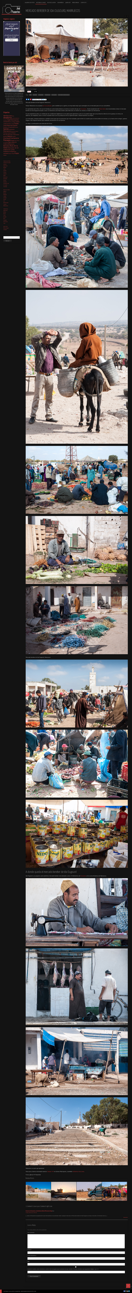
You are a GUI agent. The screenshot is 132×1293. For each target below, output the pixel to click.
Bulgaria (5, 194)
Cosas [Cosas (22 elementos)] (16, 123)
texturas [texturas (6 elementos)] (10, 153)
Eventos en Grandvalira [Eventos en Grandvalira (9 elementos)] (9, 127)
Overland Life (6, 183)
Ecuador (4, 216)
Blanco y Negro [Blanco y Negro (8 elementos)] (11, 121)
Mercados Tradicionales (63, 94)
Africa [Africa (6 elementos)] (13, 116)
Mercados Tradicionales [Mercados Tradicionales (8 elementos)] (13, 134)
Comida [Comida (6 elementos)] (12, 123)
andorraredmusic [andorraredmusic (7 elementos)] (15, 118)
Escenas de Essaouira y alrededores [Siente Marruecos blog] (39, 1211)
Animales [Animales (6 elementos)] (5, 120)
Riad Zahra (103, 109)
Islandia (4, 173)
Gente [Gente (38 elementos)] (6, 129)
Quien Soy (5, 226)
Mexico (4, 180)
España (4, 170)
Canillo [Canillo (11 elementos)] (17, 121)
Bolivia (4, 212)
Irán (4, 201)
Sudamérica (5, 208)
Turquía (4, 204)
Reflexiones (5, 205)
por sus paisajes (47, 105)
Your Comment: (31, 1232)
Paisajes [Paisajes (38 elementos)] (7, 140)
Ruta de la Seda (6, 189)
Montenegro (5, 202)
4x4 (30, 94)
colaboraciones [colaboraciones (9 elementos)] (7, 123)
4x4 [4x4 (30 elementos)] (5, 115)
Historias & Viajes (7, 162)
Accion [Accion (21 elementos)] (9, 116)
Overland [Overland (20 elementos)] (6, 138)
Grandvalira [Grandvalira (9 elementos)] (11, 129)
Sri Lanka (5, 185)
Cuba (4, 169)
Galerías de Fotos (6, 161)
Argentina (5, 165)
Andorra (4, 164)
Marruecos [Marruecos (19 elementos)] (7, 131)
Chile (4, 215)
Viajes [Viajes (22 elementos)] (16, 153)
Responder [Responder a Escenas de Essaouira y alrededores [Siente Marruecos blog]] (125, 1217)
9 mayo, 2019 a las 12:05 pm (31, 1212)
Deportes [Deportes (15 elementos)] (9, 125)
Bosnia (4, 193)
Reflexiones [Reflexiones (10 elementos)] (11, 144)
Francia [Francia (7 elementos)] (16, 127)
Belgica (4, 167)
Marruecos (47, 94)
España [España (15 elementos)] (15, 125)
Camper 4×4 (50, 1171)
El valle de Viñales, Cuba (128, 16)
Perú (4, 218)
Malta (4, 175)
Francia (4, 172)
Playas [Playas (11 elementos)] (12, 140)
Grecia (4, 199)
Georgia (4, 197)
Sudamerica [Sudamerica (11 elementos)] (6, 151)
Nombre (29, 1249)
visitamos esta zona (78, 1171)
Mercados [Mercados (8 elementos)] (5, 134)
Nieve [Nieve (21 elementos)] (9, 136)
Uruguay (5, 220)
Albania (4, 191)
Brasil (4, 213)
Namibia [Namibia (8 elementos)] (5, 136)
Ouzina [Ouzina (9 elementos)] (14, 136)
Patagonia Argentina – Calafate (125, 16)
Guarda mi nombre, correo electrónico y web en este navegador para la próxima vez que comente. (50, 1269)
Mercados (54, 94)
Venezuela (5, 221)
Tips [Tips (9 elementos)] (13, 153)
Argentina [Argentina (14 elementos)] (10, 120)
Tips (4, 223)
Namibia (5, 181)
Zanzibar (5, 186)
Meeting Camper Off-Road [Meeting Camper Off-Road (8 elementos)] (9, 133)
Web (28, 1261)
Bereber (35, 94)
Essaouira (41, 94)
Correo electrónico (32, 1255)
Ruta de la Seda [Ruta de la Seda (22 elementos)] (10, 147)
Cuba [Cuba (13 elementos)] (4, 125)
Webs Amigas (6, 228)
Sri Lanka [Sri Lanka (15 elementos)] (12, 150)
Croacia (4, 196)
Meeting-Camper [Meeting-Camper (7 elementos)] (14, 131)
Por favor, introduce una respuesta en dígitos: (83, 1269)
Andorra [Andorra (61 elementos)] (7, 117)
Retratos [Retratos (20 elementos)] (6, 146)
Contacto (5, 229)
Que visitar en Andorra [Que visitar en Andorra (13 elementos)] (10, 143)
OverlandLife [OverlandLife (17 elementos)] (14, 138)
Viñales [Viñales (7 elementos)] (5, 155)
